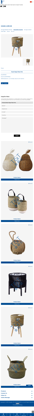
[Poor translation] (4, 6)
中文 (31, 1)
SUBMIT (29, 385)
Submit (17, 145)
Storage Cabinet (27, 29)
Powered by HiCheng (17, 404)
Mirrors (12, 31)
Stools (8, 31)
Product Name (17, 186)
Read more (17, 188)
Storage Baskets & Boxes (6, 29)
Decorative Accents (18, 29)
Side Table (3, 31)
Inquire (5, 83)
